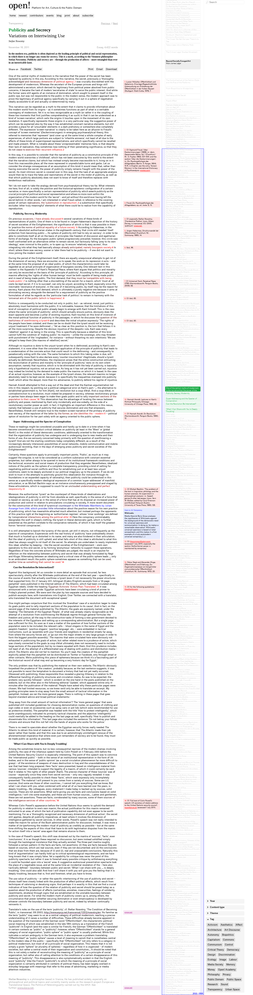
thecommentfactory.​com (140, 542)
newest (23, 15)
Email (99, 69)
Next (115, 23)
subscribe (87, 15)
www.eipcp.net (25, 988)
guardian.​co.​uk (131, 807)
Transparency (16, 23)
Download (111, 69)
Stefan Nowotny (16, 41)
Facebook (26, 69)
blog (59, 15)
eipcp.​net (138, 226)
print (67, 15)
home (13, 15)
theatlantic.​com (131, 589)
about (76, 15)
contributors (36, 15)
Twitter (38, 69)
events (50, 15)
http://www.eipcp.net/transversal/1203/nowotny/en (72, 912)
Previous (105, 23)
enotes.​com (145, 170)
